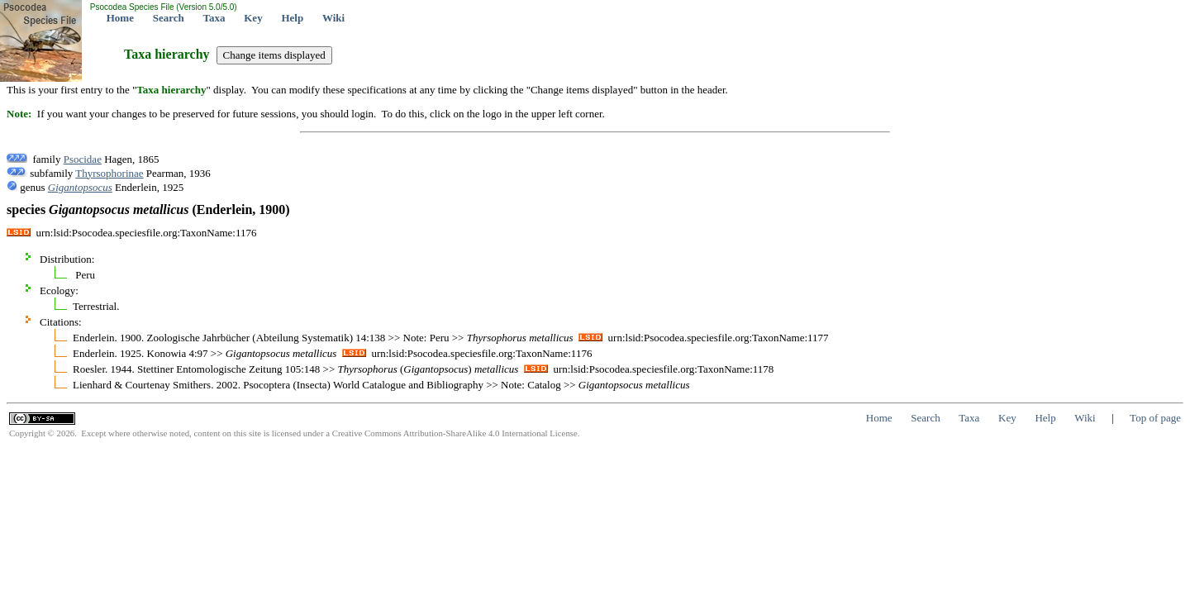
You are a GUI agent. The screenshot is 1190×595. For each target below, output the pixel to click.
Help (292, 18)
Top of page (1155, 418)
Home (120, 18)
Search (168, 18)
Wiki (333, 18)
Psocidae (83, 159)
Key (253, 18)
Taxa (214, 18)
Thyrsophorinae (109, 173)
